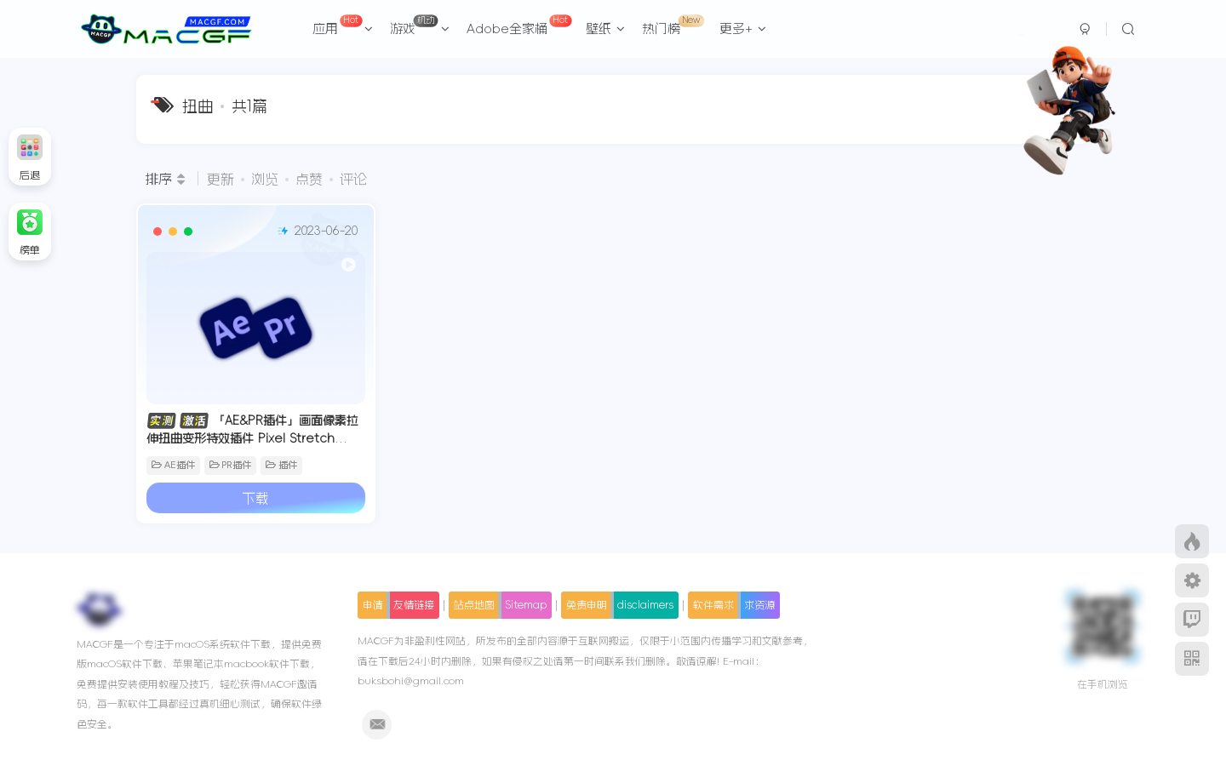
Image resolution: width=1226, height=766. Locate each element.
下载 (250, 491)
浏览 (264, 179)
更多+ (742, 28)
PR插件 (230, 458)
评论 (353, 179)
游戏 (420, 24)
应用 (343, 24)
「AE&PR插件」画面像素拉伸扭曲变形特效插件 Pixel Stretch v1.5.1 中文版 (246, 431)
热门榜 (673, 24)
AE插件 (173, 458)
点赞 (309, 179)
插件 (282, 458)
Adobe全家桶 (519, 24)
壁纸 (605, 28)
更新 (220, 179)
